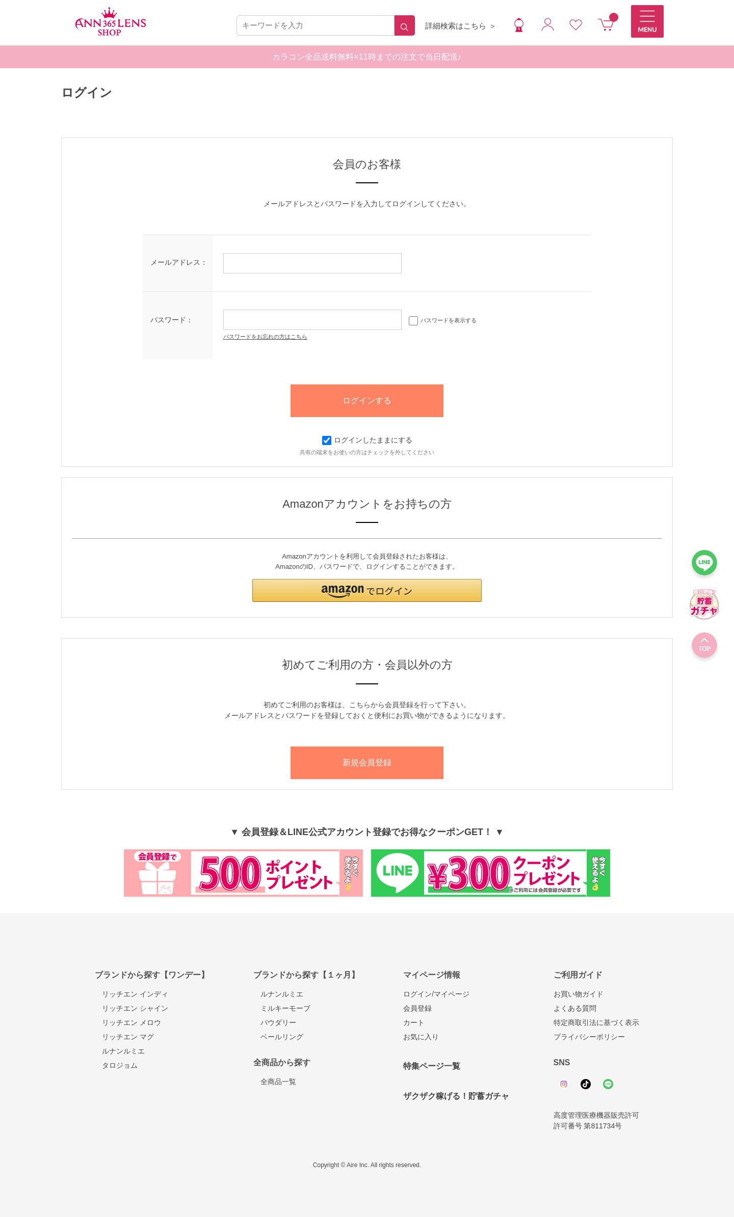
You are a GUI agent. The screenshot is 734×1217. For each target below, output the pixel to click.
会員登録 (417, 1008)
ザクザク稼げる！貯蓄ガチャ (456, 1096)
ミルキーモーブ (281, 1008)
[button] (367, 590)
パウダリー (274, 1022)
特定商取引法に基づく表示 (596, 1022)
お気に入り (421, 1037)
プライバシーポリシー (589, 1037)
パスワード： (171, 320)
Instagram (564, 1084)
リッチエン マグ (124, 1037)
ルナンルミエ (120, 1051)
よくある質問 (575, 1008)
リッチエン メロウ (128, 1022)
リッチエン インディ (131, 994)
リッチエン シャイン (131, 1008)
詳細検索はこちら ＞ (460, 26)
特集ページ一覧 (431, 1066)
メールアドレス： (178, 262)
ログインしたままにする (367, 440)
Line (608, 1084)
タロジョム (116, 1065)
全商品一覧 (274, 1081)
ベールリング (278, 1037)
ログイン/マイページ (436, 994)
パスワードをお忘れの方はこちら (265, 337)
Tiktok (585, 1084)
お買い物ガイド (579, 994)
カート (414, 1022)
